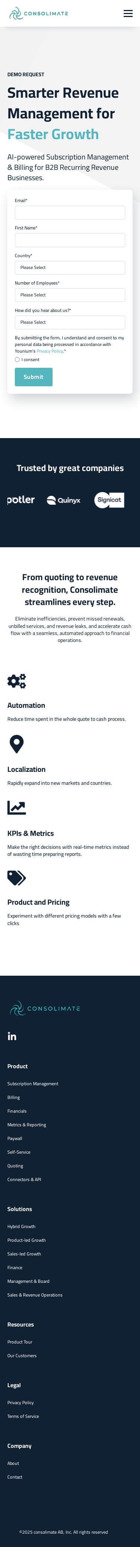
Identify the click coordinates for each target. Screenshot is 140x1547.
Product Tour (19, 1342)
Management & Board (28, 1281)
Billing (13, 1097)
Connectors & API (24, 1179)
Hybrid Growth (21, 1226)
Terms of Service (23, 1416)
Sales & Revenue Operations (35, 1295)
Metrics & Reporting (26, 1124)
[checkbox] (70, 359)
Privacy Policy (50, 351)
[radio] (70, 359)
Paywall (14, 1138)
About (13, 1463)
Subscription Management (32, 1083)
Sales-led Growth (24, 1254)
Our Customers (22, 1355)
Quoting (15, 1166)
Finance (14, 1267)
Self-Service (18, 1152)
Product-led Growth (26, 1240)
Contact (14, 1477)
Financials (17, 1111)
